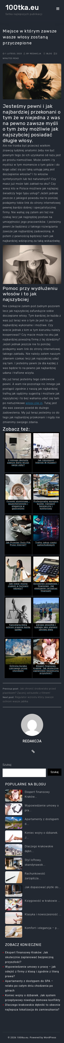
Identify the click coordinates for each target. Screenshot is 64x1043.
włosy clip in (34, 403)
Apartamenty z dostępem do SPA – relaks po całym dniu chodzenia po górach (29, 985)
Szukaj (7, 764)
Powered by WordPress (43, 1037)
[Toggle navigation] (57, 8)
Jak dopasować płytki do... (43, 887)
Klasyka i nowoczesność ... (43, 914)
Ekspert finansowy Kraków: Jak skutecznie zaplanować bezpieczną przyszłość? (29, 957)
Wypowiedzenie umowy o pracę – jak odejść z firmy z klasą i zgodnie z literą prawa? (32, 971)
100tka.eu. (23, 1037)
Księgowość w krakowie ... (42, 900)
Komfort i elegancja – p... (42, 928)
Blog (49, 54)
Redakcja (35, 54)
